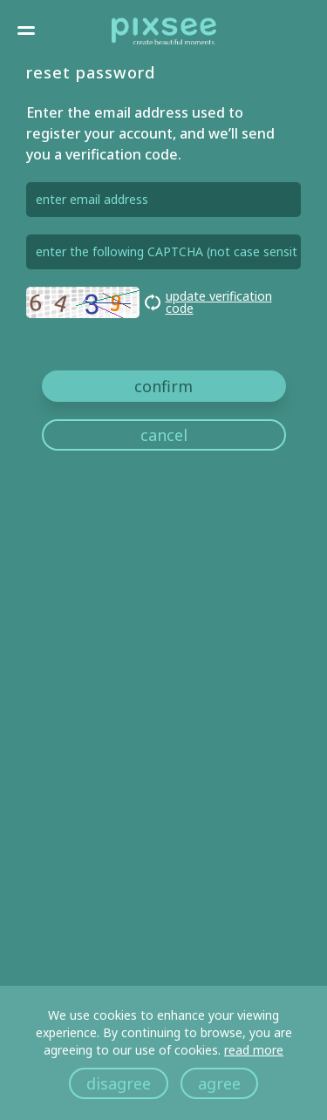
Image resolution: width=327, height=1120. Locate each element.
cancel (163, 434)
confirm (163, 386)
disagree (118, 1083)
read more (253, 1050)
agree (219, 1083)
